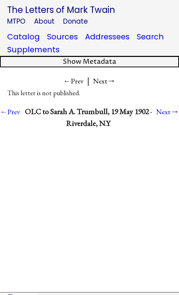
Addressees (107, 37)
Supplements (33, 49)
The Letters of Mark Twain (61, 10)
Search (150, 37)
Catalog (23, 37)
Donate (75, 21)
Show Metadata (89, 61)
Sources (62, 37)
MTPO (16, 21)
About (44, 21)
